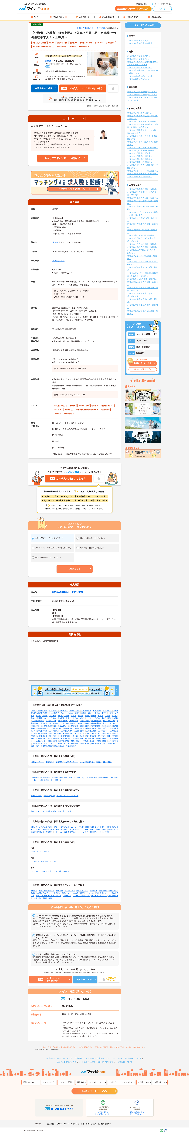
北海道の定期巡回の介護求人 (139, 162)
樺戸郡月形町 (91, 728)
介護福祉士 (35, 777)
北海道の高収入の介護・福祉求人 (141, 235)
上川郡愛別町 (79, 731)
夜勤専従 (34, 891)
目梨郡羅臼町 (71, 746)
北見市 (104, 713)
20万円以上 (45, 861)
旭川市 (77, 713)
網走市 (38, 716)
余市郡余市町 (106, 726)
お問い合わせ (159, 1082)
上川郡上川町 (91, 731)
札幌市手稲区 (42, 713)
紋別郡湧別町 (41, 738)
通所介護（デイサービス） (52, 829)
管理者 (130, 1062)
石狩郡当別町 (113, 718)
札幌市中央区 (42, 711)
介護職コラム (143, 1082)
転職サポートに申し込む (121, 9)
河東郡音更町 (76, 741)
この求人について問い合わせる (82, 88)
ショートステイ (82, 832)
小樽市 (70, 713)
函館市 (63, 713)
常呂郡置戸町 (91, 736)
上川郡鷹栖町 (54, 731)
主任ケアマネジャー (107, 1058)
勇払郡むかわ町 (40, 741)
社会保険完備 (113, 896)
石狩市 (97, 718)
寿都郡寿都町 (71, 723)
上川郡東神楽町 (67, 731)
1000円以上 (44, 851)
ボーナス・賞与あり (99, 896)
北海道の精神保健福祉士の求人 (140, 76)
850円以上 (34, 851)
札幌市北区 (53, 711)
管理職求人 (103, 891)
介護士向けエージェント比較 (121, 1082)
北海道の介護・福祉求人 (137, 40)
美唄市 (66, 716)
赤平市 (80, 716)
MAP (47, 66)
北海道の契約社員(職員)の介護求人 (142, 95)
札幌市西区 (107, 711)
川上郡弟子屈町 (109, 744)
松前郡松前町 (51, 721)
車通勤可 (59, 891)
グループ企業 (91, 1124)
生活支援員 (107, 762)
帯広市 (97, 713)
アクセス (59, 1124)
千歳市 (33, 718)
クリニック (40, 811)
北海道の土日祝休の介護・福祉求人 (142, 244)
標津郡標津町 (59, 746)
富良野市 (61, 718)
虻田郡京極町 (73, 726)
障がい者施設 (101, 829)
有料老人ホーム (67, 827)
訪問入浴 (111, 829)
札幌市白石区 (74, 711)
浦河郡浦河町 (64, 741)
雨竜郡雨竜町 (42, 731)
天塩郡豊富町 (68, 733)
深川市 (53, 718)
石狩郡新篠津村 (38, 721)
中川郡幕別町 (61, 744)
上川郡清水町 (37, 744)
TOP (34, 17)
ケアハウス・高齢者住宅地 (64, 832)
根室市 (114, 716)
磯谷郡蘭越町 (96, 723)
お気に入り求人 (130, 17)
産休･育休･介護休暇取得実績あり (48, 896)
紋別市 (87, 716)
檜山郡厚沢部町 (109, 721)
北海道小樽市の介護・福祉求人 (140, 43)
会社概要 (50, 1124)
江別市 (73, 716)
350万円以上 (58, 871)
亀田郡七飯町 (63, 721)
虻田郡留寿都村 (47, 726)
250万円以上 (35, 871)
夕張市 (110, 713)
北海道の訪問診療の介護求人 (139, 159)
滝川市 (39, 718)
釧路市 (90, 713)
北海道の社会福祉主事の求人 (139, 68)
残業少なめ (67, 896)
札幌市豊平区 (86, 711)
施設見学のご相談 (44, 88)
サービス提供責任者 (87, 762)
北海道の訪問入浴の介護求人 (139, 153)
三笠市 (107, 716)
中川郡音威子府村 (40, 733)
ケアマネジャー (90, 1058)
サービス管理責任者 (87, 1062)
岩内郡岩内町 (85, 726)
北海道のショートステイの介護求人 (142, 171)
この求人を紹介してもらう (68, 478)
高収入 (33, 893)
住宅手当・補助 (82, 891)
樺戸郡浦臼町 (103, 728)
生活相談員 (50, 762)
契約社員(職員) (49, 796)
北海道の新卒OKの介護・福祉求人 (142, 279)
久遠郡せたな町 (58, 723)
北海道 (48, 61)
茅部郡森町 (73, 721)
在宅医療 (61, 811)
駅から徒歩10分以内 (46, 891)
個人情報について (96, 1082)
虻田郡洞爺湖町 (102, 738)
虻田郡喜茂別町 (60, 726)
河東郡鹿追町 (101, 741)
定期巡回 (49, 832)
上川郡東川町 (103, 731)
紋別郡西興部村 (53, 738)
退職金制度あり (48, 898)
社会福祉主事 (92, 777)
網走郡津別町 (42, 736)
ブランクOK (89, 893)
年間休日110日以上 (44, 893)
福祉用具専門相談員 (105, 1062)
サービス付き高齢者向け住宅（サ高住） (89, 827)
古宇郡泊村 (95, 726)
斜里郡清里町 (66, 736)
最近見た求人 (155, 17)
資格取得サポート (103, 893)
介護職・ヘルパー (37, 762)
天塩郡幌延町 (106, 733)
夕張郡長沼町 (68, 728)
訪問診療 (40, 832)
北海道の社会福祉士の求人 (138, 59)
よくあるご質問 (65, 1082)
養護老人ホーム (95, 832)
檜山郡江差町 (96, 721)
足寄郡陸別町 (85, 744)
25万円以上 (55, 861)
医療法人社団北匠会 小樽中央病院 (91, 28)
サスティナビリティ (71, 1124)
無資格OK (58, 780)
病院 (32, 811)
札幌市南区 (97, 711)
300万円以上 (46, 871)
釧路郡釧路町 (96, 744)
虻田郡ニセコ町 (109, 723)
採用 (82, 1124)
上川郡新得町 (113, 741)
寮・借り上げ (70, 891)
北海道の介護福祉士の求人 (138, 56)
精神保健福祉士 (46, 780)
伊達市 (82, 718)
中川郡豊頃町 (73, 744)
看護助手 (59, 762)
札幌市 (33, 711)
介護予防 (106, 832)
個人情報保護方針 (104, 1124)
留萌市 (44, 716)
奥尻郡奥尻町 (46, 723)
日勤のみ (65, 893)
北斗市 (104, 718)
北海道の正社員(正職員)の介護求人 (142, 92)
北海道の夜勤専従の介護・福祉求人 (142, 189)
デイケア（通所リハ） (72, 829)
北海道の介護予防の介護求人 (139, 177)
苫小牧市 (52, 716)
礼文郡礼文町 (79, 733)
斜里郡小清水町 (79, 736)
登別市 (68, 718)
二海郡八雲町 (85, 721)
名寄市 (100, 716)
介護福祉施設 (51, 811)
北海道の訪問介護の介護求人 (139, 113)
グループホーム (89, 829)
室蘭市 (83, 713)
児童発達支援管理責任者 (66, 1062)
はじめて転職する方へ (142, 369)
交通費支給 (36, 898)
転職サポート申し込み (94, 1091)
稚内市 (60, 716)
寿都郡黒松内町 (84, 723)
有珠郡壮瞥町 (66, 738)
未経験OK (93, 891)
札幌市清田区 (54, 713)
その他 (68, 811)
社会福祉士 (45, 777)
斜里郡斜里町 (54, 736)
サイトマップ (48, 1082)
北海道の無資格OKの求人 (138, 79)
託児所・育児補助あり (81, 896)
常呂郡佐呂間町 (104, 736)
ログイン (151, 9)
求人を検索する (106, 17)
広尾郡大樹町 (49, 744)
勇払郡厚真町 (90, 738)
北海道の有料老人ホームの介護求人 (142, 121)
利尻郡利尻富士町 (93, 733)
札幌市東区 (63, 711)
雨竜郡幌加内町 (55, 733)
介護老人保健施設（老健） (49, 827)
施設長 (98, 762)
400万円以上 (69, 871)
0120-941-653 (74, 999)
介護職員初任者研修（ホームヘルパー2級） (68, 777)
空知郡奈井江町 (43, 728)
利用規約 (80, 1082)
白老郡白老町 (78, 738)
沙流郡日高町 (52, 741)
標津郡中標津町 (47, 746)
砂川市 (46, 718)
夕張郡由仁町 (56, 728)
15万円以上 (35, 861)
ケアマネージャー (71, 762)
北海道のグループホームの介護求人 (142, 148)
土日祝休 (57, 893)
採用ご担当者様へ (30, 1082)
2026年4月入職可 (77, 893)
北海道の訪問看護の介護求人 (139, 156)
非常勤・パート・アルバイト (67, 796)
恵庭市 (75, 718)
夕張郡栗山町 (79, 728)
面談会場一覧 (82, 17)
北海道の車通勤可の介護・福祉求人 (142, 198)
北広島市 (89, 718)
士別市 (93, 716)
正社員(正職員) (58, 261)
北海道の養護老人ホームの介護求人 (142, 174)
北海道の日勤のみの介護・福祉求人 (142, 247)
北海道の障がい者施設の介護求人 (141, 150)
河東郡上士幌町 (89, 741)
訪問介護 (34, 827)
